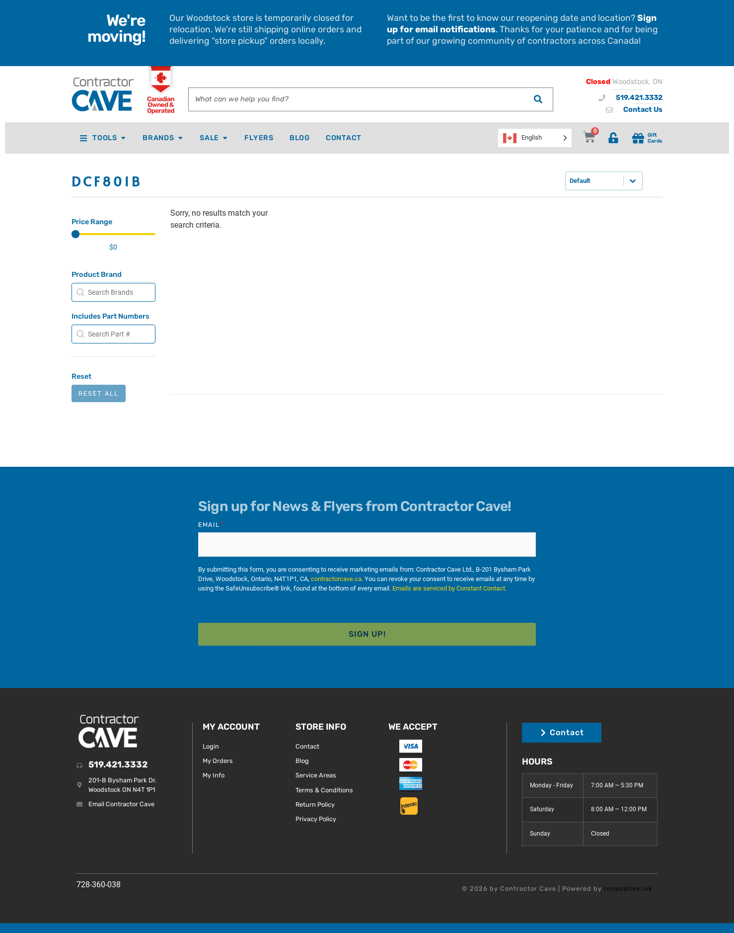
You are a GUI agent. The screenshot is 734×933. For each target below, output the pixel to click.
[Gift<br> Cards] (638, 138)
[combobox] (356, 99)
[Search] (538, 99)
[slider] (75, 234)
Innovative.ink (628, 888)
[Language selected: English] (535, 138)
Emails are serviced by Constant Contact (448, 588)
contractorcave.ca (336, 579)
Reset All (98, 393)
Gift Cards (655, 138)
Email (211, 524)
